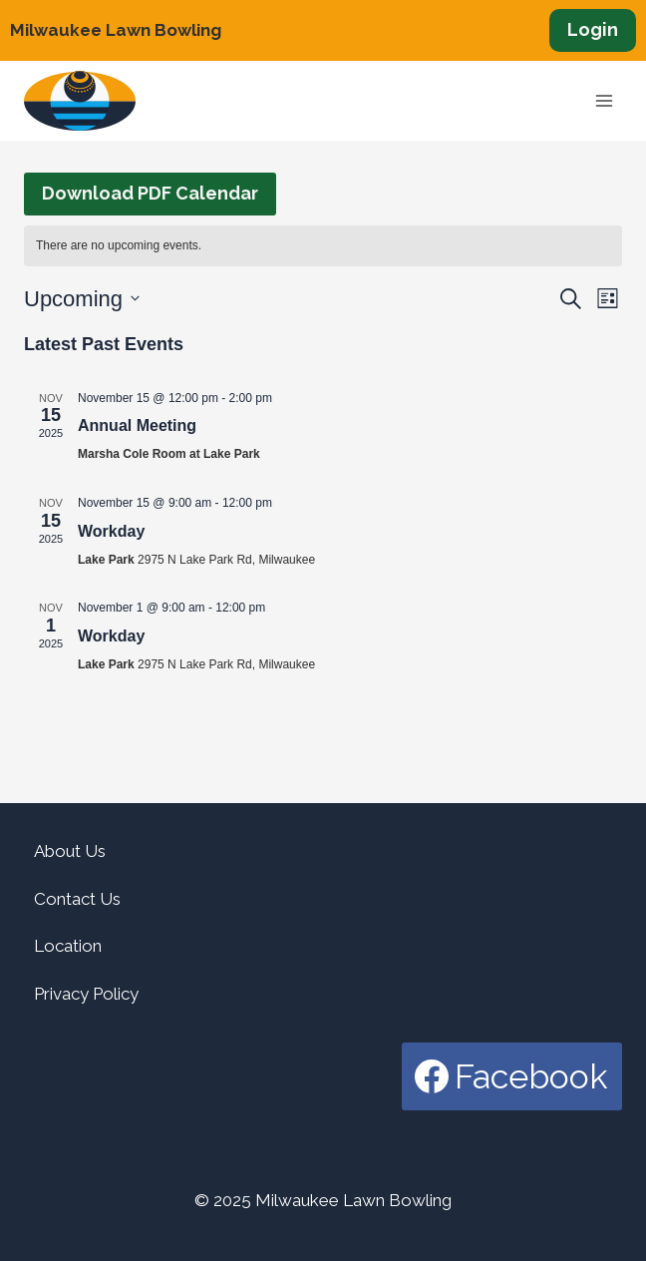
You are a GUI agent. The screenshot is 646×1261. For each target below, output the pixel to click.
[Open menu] (603, 101)
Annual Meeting (137, 425)
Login (592, 29)
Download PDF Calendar (150, 193)
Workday (111, 531)
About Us (70, 851)
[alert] (323, 245)
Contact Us (77, 899)
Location (68, 946)
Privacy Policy (86, 994)
